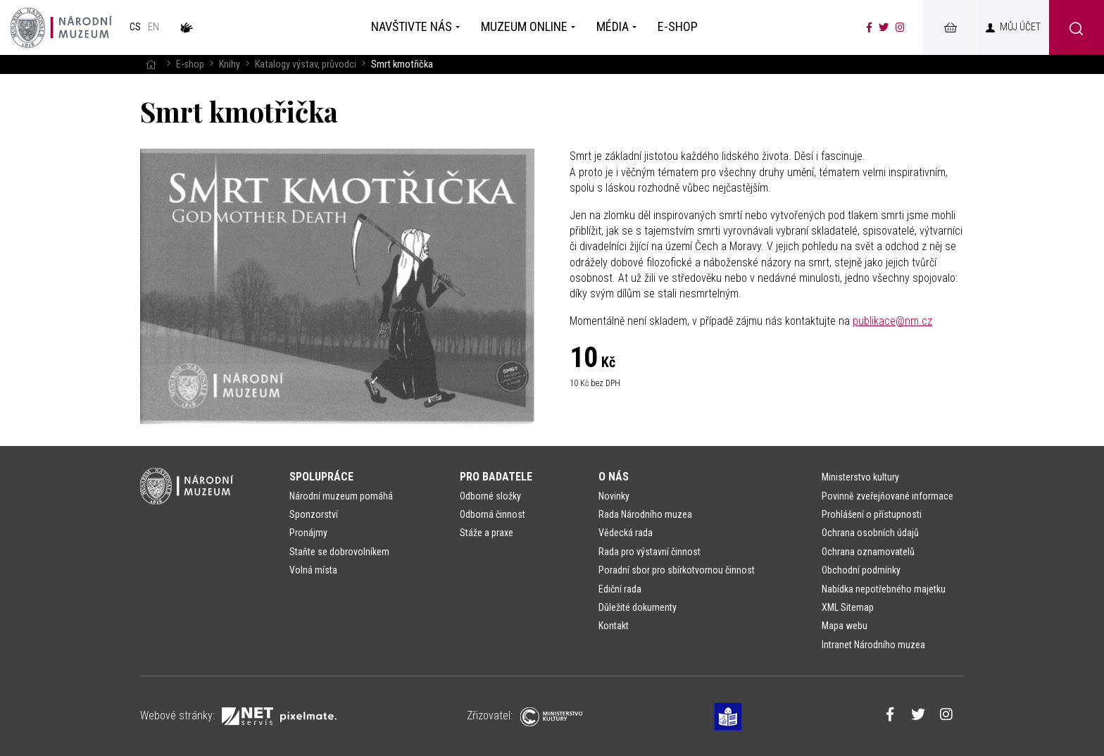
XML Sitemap (848, 607)
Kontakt (613, 625)
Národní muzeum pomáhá (341, 496)
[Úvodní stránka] (61, 27)
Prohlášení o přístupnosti (872, 514)
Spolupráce (321, 476)
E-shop (190, 64)
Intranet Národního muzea (873, 644)
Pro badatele (496, 476)
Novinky (613, 496)
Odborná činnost (492, 514)
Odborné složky (490, 496)
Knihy (229, 64)
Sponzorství (313, 514)
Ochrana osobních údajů (870, 532)
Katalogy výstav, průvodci (305, 64)
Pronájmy (308, 532)
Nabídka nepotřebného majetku (884, 589)
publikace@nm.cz (892, 321)
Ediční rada (619, 589)
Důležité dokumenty (637, 607)
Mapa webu (844, 625)
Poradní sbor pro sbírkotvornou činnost (676, 570)
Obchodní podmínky (861, 570)
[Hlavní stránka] (150, 64)
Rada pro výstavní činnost (649, 551)
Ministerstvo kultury (860, 477)
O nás (613, 476)
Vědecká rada (625, 532)
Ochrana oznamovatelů (868, 551)
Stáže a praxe (486, 532)
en (153, 27)
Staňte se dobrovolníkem (339, 551)
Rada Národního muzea (645, 514)
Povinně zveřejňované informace (887, 496)
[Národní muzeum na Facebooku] (869, 27)
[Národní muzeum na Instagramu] (900, 27)
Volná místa (313, 570)
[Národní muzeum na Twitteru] (883, 27)
